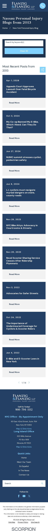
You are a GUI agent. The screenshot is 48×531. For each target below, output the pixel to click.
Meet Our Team (24, 462)
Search (8, 483)
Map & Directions (24, 428)
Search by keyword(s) (15, 42)
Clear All (24, 51)
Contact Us (24, 474)
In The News (24, 470)
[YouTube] (24, 496)
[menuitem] (11, 522)
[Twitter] (29, 496)
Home (24, 457)
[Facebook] (18, 496)
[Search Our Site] (42, 483)
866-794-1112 (24, 409)
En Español (24, 466)
